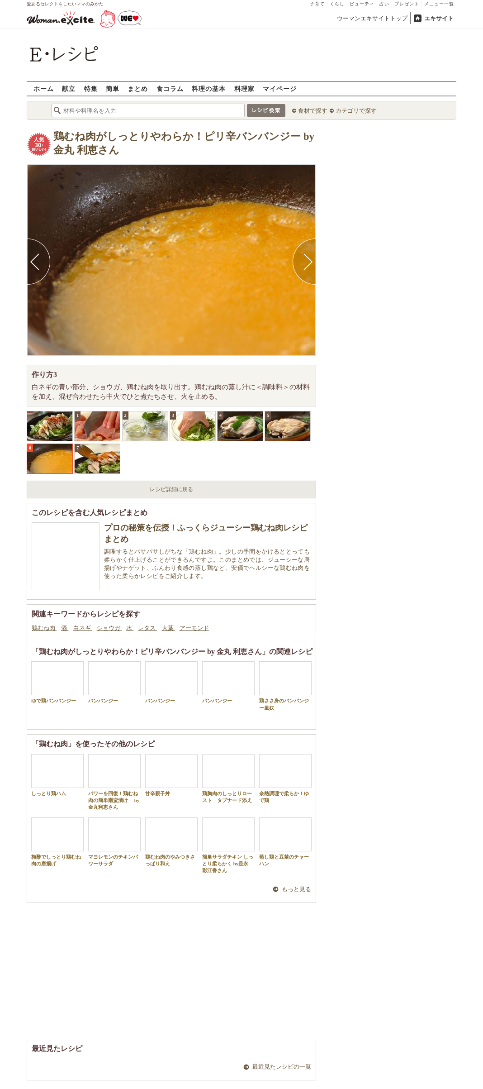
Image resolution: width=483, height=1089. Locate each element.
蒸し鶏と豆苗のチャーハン (285, 841)
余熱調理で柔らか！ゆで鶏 (285, 778)
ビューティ (362, 3)
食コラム (170, 88)
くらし (337, 3)
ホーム (43, 88)
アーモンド (194, 628)
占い (384, 3)
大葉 (168, 628)
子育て (317, 3)
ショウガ (109, 628)
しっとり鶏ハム (57, 775)
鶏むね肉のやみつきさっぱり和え (171, 841)
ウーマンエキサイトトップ (372, 18)
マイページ (280, 88)
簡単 (112, 88)
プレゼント (406, 3)
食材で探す (312, 110)
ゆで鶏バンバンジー (57, 682)
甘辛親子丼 (171, 775)
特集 (91, 88)
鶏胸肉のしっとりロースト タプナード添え (228, 778)
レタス (147, 628)
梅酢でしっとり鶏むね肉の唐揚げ (57, 841)
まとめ (138, 88)
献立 (69, 88)
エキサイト (439, 18)
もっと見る (296, 889)
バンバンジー (114, 682)
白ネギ (82, 628)
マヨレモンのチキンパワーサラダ (114, 841)
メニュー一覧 (439, 3)
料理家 (244, 88)
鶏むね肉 (44, 628)
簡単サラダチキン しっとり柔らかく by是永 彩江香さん (228, 845)
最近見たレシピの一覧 (281, 1066)
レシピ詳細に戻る (171, 489)
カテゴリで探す (356, 110)
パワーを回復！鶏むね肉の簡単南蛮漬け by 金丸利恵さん (114, 782)
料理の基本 (209, 88)
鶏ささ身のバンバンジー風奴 (285, 685)
